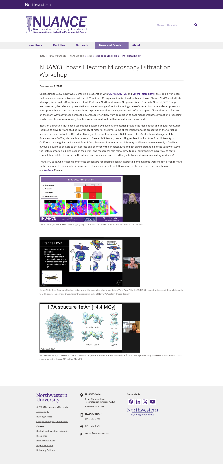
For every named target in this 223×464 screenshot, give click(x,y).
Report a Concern (44, 446)
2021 (89, 56)
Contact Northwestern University (52, 431)
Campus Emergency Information (52, 422)
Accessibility (42, 412)
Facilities (61, 45)
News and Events (112, 45)
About (138, 45)
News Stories (77, 56)
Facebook (131, 402)
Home (42, 56)
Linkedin (138, 402)
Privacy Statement (45, 441)
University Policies (45, 450)
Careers (40, 426)
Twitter (145, 402)
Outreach (84, 45)
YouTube (49, 170)
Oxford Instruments (144, 94)
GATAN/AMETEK (117, 94)
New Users (37, 45)
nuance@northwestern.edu (97, 433)
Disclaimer (41, 436)
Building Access (44, 417)
